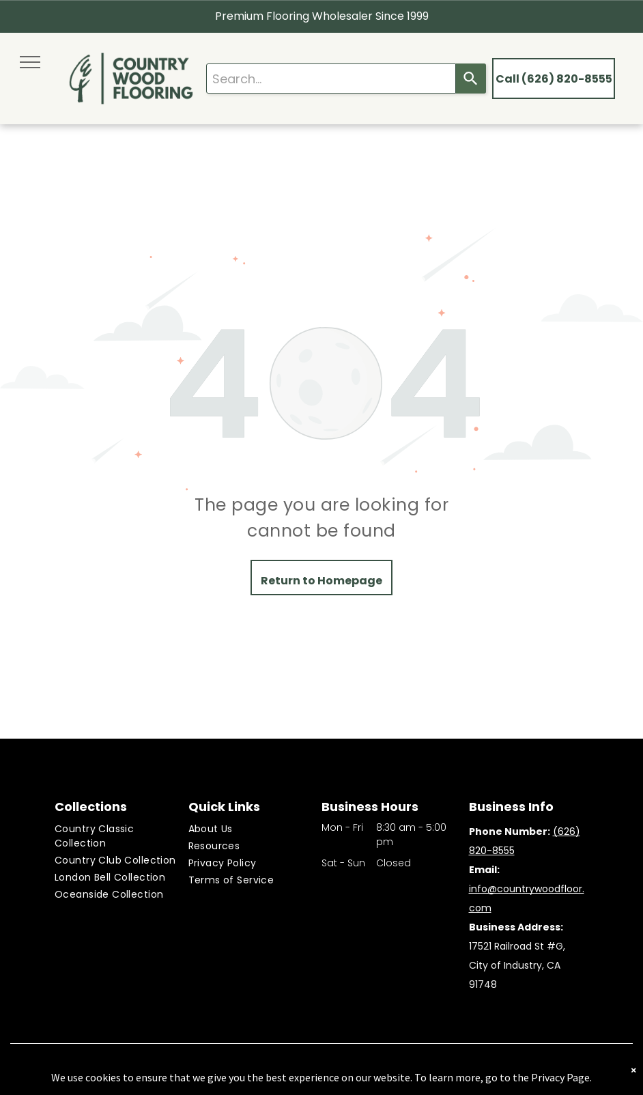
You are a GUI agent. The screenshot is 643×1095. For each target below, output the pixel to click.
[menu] (30, 62)
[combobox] (331, 78)
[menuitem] (121, 836)
